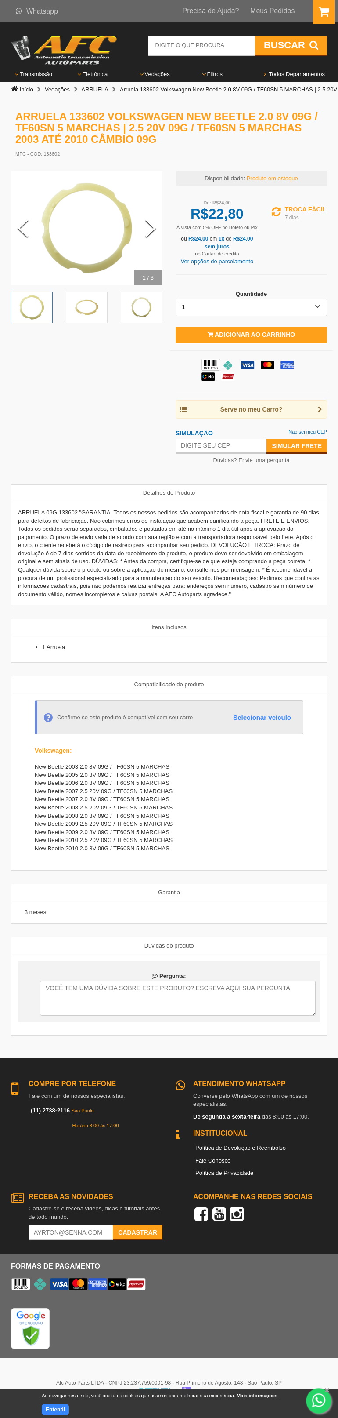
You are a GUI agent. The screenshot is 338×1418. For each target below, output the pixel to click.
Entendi (55, 1410)
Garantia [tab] (169, 892)
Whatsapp (37, 11)
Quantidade (251, 294)
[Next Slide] (150, 228)
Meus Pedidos (272, 11)
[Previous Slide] (23, 228)
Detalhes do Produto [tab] (169, 492)
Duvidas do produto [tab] (169, 945)
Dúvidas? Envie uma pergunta (251, 460)
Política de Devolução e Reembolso (240, 1148)
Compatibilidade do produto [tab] (169, 684)
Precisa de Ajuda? (211, 11)
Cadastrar (137, 1232)
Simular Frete (297, 445)
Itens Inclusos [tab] (169, 627)
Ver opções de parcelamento (217, 261)
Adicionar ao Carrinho (251, 334)
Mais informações (257, 1395)
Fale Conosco (212, 1160)
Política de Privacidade (224, 1173)
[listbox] (251, 307)
